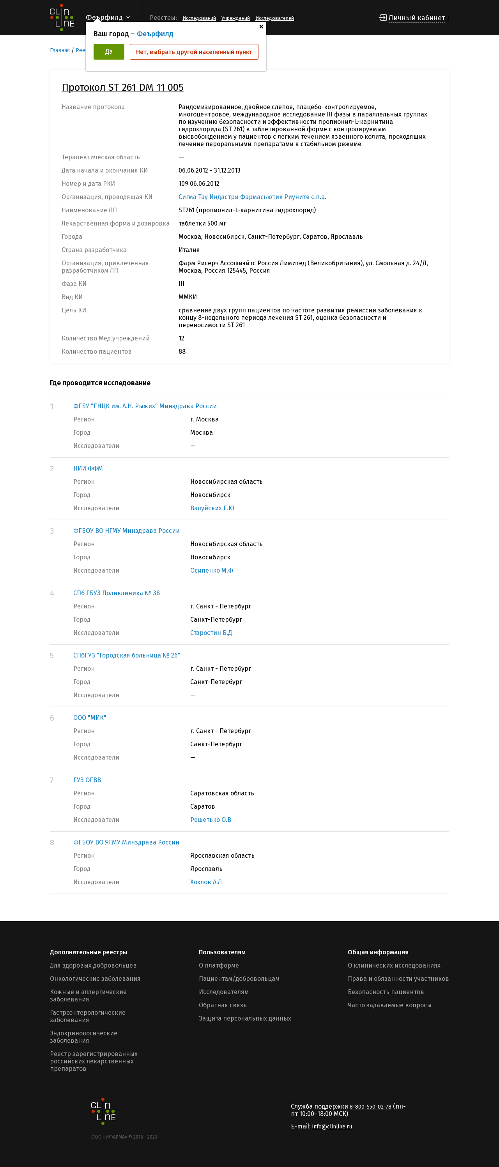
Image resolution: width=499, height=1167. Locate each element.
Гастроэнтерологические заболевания (88, 1016)
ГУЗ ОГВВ (87, 780)
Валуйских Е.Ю (212, 508)
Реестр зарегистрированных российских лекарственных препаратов (94, 1061)
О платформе (219, 965)
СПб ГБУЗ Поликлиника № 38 (116, 593)
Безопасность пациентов (386, 992)
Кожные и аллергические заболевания (88, 995)
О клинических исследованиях (394, 965)
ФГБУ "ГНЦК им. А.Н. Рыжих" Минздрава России (145, 406)
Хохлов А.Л (206, 882)
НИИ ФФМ (88, 468)
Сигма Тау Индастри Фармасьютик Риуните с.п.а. (252, 197)
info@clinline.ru (332, 1126)
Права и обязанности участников (398, 978)
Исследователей (274, 18)
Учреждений (235, 18)
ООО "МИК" (89, 717)
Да (109, 51)
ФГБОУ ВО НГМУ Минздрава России (126, 530)
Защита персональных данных (245, 1018)
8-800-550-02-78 (370, 1107)
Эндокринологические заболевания (83, 1036)
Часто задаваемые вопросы (390, 1005)
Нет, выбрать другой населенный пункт (194, 52)
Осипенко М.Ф (211, 570)
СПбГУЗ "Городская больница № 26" (126, 655)
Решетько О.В (210, 819)
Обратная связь (223, 1005)
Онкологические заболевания (95, 978)
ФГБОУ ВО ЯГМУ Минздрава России (126, 842)
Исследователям (224, 992)
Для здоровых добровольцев (93, 965)
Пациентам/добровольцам (239, 978)
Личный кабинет (417, 18)
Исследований (199, 18)
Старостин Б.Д (211, 632)
